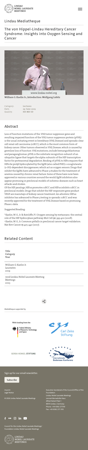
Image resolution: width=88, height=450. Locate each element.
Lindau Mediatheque (22, 21)
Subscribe (12, 379)
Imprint (7, 390)
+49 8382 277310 (58, 406)
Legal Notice (9, 392)
